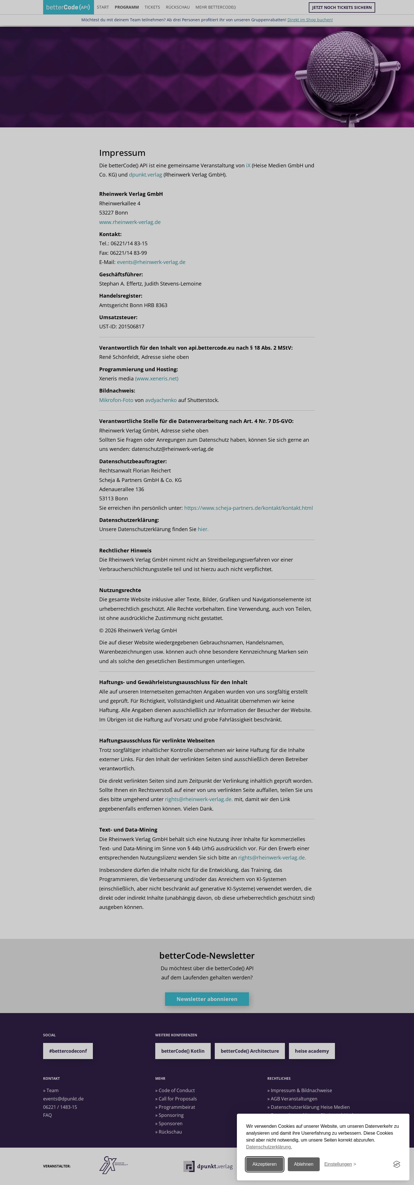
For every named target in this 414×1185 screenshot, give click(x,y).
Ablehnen (304, 1164)
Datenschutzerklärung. (269, 1146)
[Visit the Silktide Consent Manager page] (396, 1164)
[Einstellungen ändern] (340, 1164)
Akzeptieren (264, 1164)
